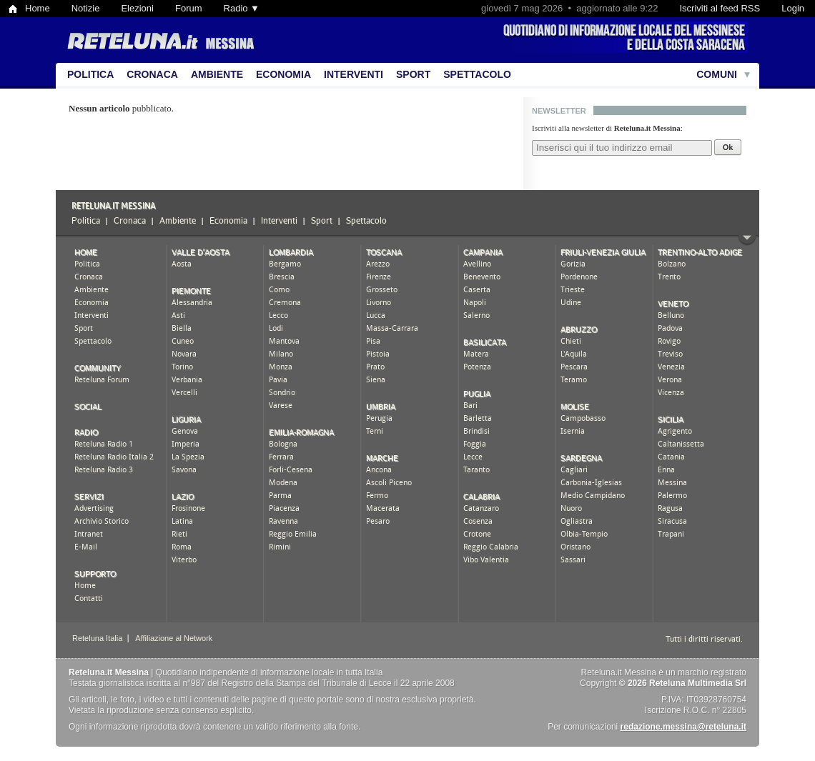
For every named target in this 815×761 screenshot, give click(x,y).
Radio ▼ (242, 8)
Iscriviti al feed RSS (719, 8)
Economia (283, 74)
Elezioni (137, 8)
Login (792, 8)
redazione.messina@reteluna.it (683, 727)
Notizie (85, 8)
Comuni (716, 74)
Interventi (353, 74)
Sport (413, 74)
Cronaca (152, 74)
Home (37, 8)
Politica (90, 74)
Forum (188, 8)
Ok (728, 147)
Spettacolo (477, 74)
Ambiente (217, 74)
